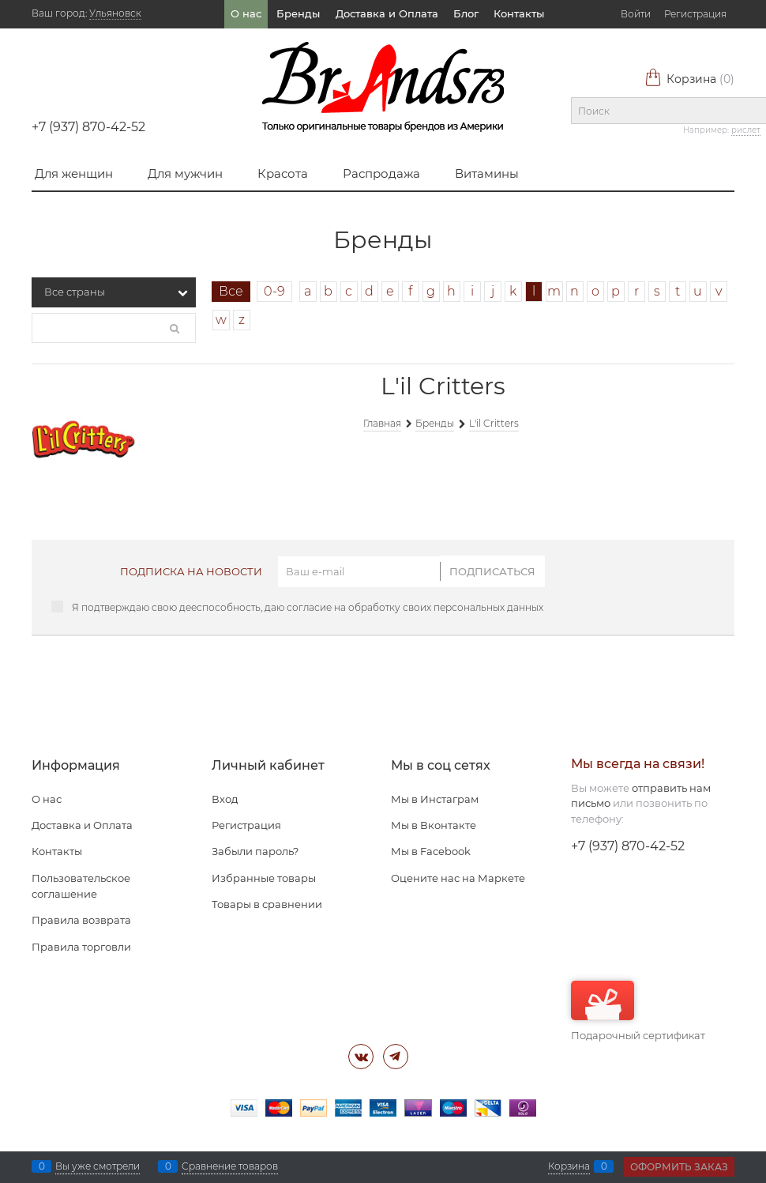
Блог (466, 13)
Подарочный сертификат (638, 1011)
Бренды (298, 13)
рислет (745, 130)
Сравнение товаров (230, 1166)
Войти (636, 14)
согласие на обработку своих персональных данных (415, 607)
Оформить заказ (679, 1167)
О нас (246, 13)
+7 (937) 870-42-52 (88, 126)
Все (231, 291)
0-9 (274, 291)
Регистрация (695, 14)
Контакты (519, 13)
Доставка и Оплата (387, 13)
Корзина (689, 79)
